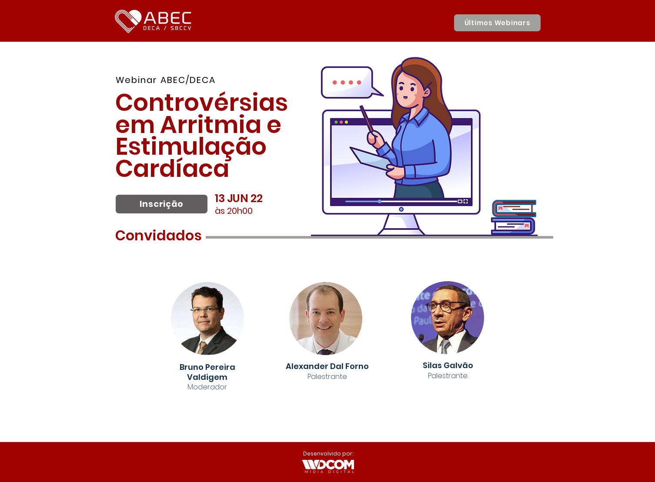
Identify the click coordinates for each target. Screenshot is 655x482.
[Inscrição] (161, 204)
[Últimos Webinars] (497, 22)
